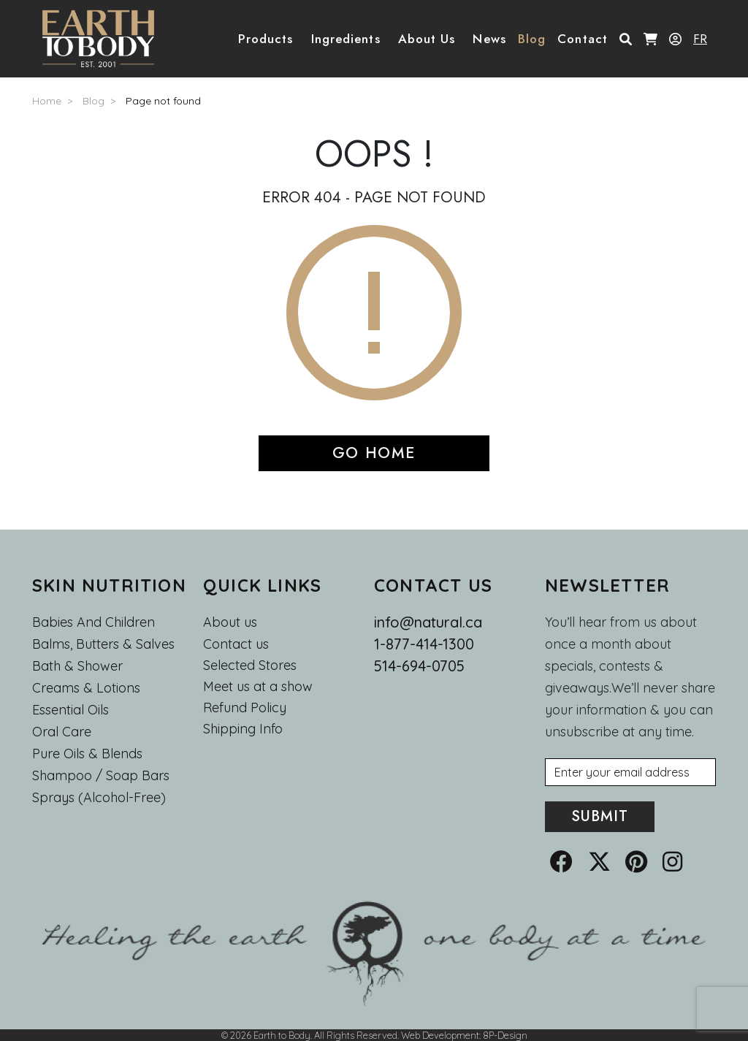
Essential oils (70, 709)
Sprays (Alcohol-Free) (99, 797)
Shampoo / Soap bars (100, 775)
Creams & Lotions (86, 687)
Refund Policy (244, 707)
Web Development (440, 1035)
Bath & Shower (77, 665)
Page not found (163, 100)
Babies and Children (93, 622)
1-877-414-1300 (424, 644)
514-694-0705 (419, 666)
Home (46, 100)
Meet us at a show (258, 686)
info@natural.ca (428, 622)
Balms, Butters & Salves (103, 644)
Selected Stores (250, 665)
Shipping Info (243, 729)
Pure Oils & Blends (87, 753)
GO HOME (374, 453)
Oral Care (61, 731)
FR (700, 38)
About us (230, 622)
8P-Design (505, 1035)
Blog (93, 100)
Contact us (236, 644)
